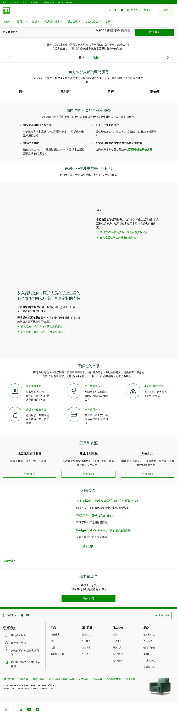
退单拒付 (147, 645)
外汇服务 (147, 632)
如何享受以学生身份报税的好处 (118, 229)
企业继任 (86, 645)
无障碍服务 (38, 670)
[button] (108, 10)
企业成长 (86, 632)
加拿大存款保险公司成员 (61, 670)
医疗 (81, 49)
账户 (8, 21)
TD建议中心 (149, 652)
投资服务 (34, 2)
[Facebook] (13, 701)
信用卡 (22, 21)
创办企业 (86, 626)
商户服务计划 (53, 21)
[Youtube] (29, 701)
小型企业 (14, 2)
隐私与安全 (8, 670)
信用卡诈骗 (149, 639)
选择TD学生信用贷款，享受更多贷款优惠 (123, 224)
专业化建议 (92, 21)
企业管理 (86, 639)
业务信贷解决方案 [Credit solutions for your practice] (154, 377)
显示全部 (88, 538)
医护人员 (117, 639)
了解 (109, 21)
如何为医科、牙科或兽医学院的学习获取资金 (106, 492)
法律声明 (8, 552)
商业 (24, 2)
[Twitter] (6, 701)
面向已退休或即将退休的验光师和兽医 (43, 323)
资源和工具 (149, 658)
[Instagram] (21, 701)
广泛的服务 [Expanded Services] (91, 377)
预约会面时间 (16, 627)
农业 (115, 626)
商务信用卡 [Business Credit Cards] (91, 401)
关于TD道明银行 (65, 2)
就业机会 (97, 670)
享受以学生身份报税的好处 (94, 507)
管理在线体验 (114, 670)
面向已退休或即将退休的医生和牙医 (41, 318)
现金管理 (73, 21)
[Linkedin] (37, 701)
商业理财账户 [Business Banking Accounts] (33, 377)
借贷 (35, 21)
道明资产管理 (48, 2)
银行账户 (55, 626)
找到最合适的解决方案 (139, 141)
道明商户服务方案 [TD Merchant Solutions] (36, 401)
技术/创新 (117, 652)
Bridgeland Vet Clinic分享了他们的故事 (103, 521)
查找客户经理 (16, 634)
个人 (4, 2)
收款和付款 (149, 626)
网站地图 (130, 670)
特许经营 (117, 632)
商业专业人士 (119, 645)
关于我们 (83, 670)
